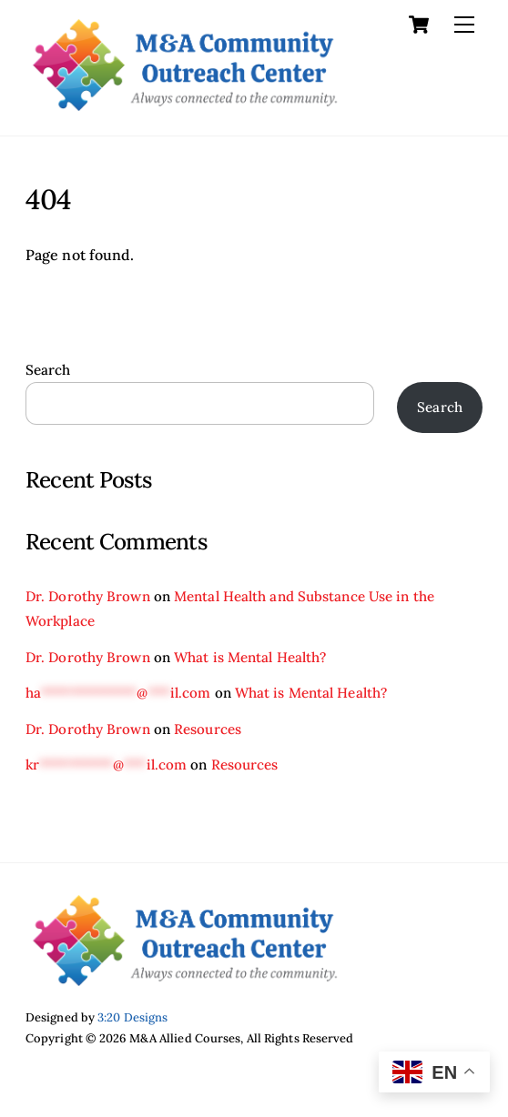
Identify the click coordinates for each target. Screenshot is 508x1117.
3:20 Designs (132, 1017)
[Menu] (464, 24)
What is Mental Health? (250, 657)
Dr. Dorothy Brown (87, 596)
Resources (207, 729)
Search (48, 369)
